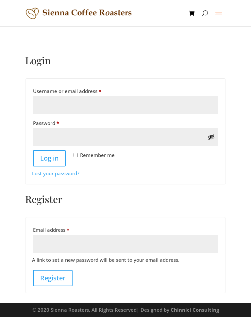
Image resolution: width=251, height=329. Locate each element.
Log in (49, 158)
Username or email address (77, 90)
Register (52, 278)
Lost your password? (55, 173)
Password (56, 122)
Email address (61, 229)
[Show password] (211, 137)
